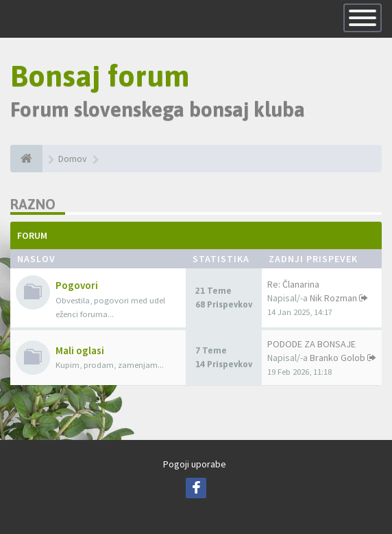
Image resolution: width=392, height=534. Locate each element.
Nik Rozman (333, 298)
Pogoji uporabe (194, 464)
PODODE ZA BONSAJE (311, 344)
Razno (33, 204)
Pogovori (77, 285)
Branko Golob (337, 357)
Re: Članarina (293, 284)
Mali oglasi (80, 350)
